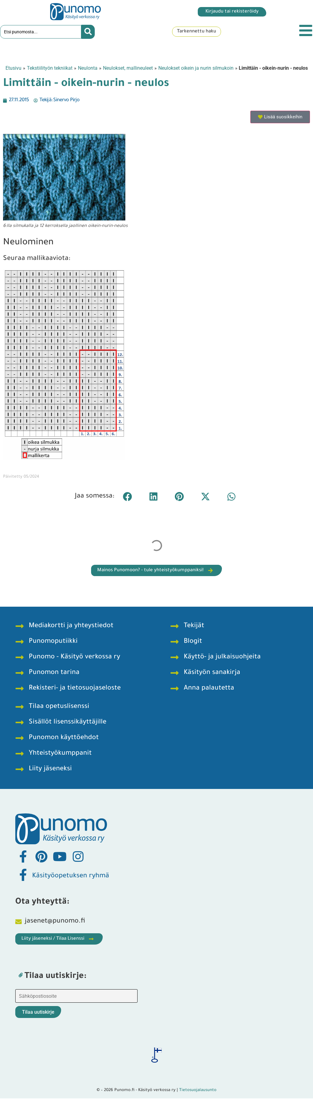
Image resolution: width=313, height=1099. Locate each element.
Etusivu (13, 69)
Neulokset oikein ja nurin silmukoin (196, 69)
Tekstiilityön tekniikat (49, 69)
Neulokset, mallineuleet (128, 69)
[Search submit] (88, 32)
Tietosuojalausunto (197, 1091)
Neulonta (88, 69)
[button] (127, 497)
